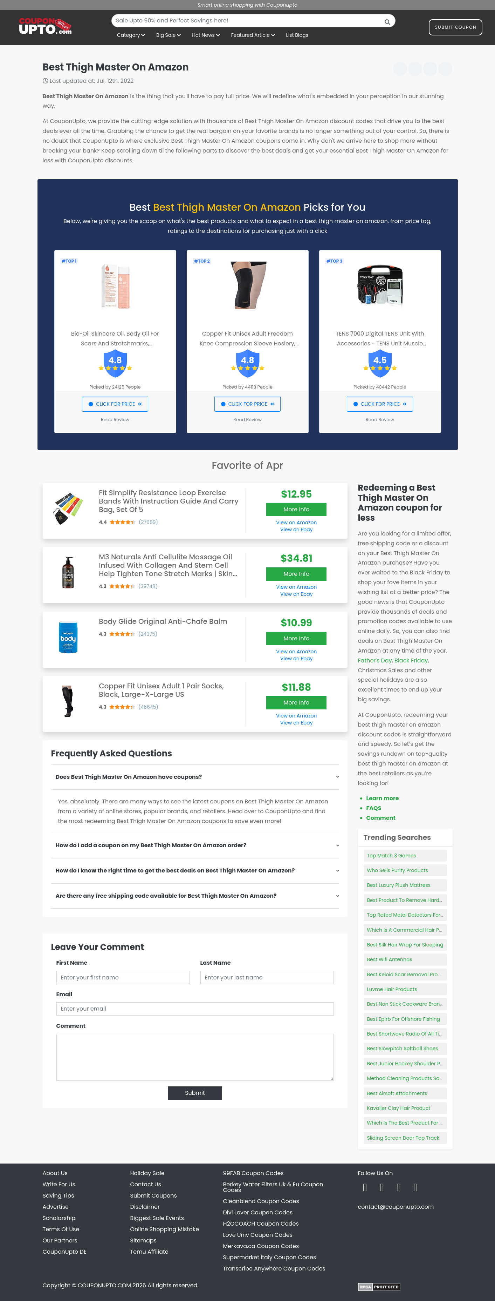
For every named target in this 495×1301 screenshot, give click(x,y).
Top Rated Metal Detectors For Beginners (416, 914)
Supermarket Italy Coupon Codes (269, 1257)
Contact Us (145, 1184)
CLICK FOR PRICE (115, 403)
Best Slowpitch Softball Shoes (402, 1048)
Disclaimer (145, 1207)
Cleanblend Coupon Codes (261, 1201)
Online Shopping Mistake (164, 1229)
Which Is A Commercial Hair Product (411, 929)
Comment (70, 1026)
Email (64, 994)
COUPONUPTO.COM (104, 1285)
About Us (55, 1173)
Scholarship (59, 1218)
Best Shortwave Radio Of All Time (407, 1033)
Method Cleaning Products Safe (405, 1078)
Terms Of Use (61, 1229)
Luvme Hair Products (392, 989)
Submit (195, 1093)
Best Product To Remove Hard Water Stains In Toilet (429, 900)
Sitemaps (143, 1240)
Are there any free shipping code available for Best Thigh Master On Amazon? (166, 896)
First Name (72, 963)
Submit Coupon (455, 28)
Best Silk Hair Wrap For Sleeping (405, 944)
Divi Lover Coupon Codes (258, 1212)
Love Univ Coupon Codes (258, 1235)
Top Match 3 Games (391, 855)
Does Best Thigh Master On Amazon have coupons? (129, 777)
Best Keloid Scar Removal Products (409, 974)
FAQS (373, 808)
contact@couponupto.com (396, 1207)
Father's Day (375, 660)
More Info (296, 509)
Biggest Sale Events (157, 1218)
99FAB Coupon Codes (253, 1173)
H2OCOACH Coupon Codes (261, 1224)
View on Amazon (296, 522)
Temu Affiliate (149, 1252)
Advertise (56, 1207)
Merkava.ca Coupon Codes (261, 1246)
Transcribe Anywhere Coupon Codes (274, 1269)
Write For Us (59, 1184)
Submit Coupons (153, 1196)
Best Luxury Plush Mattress (399, 885)
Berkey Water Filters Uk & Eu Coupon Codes (273, 1187)
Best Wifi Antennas (389, 959)
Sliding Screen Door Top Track (403, 1137)
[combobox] (253, 20)
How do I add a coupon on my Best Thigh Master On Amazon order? (151, 845)
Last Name (215, 963)
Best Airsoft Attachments (397, 1093)
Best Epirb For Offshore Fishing (403, 1019)
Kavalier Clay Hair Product (399, 1108)
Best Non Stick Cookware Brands (406, 1003)
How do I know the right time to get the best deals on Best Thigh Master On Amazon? (175, 871)
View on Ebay (296, 529)
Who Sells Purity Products (397, 870)
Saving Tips (58, 1196)
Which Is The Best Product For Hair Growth (417, 1122)
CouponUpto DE (65, 1252)
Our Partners (60, 1240)
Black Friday (411, 660)
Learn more (382, 798)
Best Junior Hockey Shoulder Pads (408, 1063)
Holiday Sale (147, 1173)
